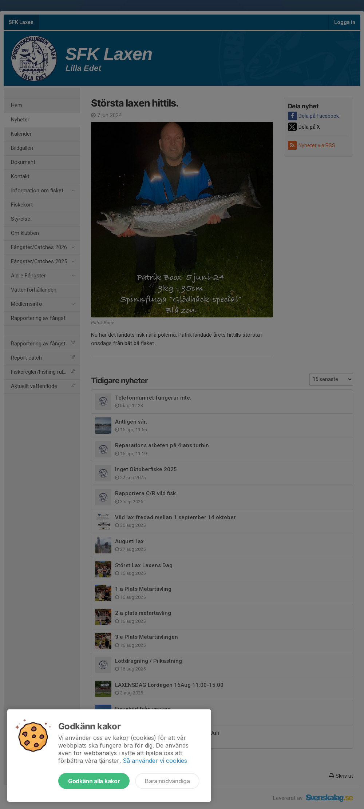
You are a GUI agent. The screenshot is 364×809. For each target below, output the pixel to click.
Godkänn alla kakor (94, 781)
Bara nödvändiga (167, 781)
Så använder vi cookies (155, 760)
